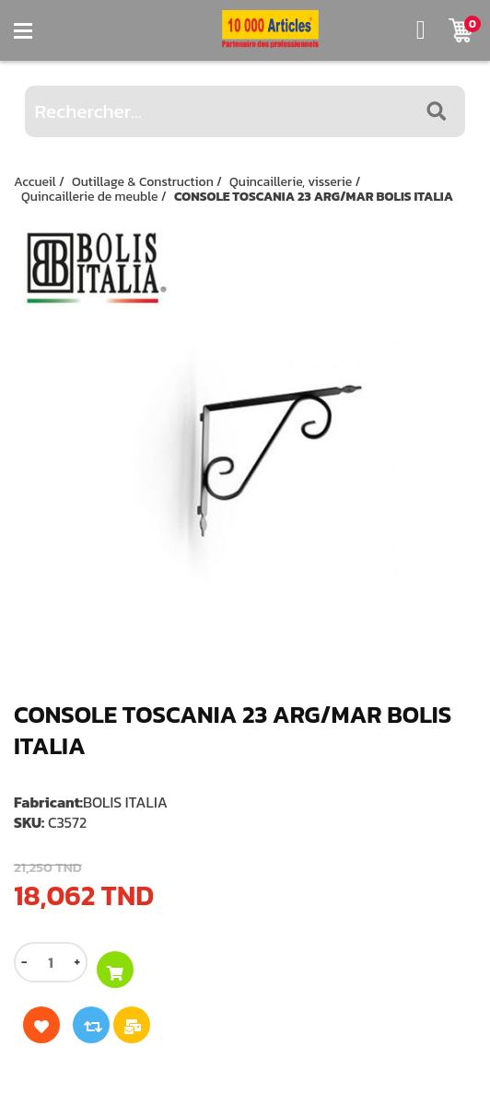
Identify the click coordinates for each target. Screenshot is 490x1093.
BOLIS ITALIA (125, 802)
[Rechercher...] (245, 111)
